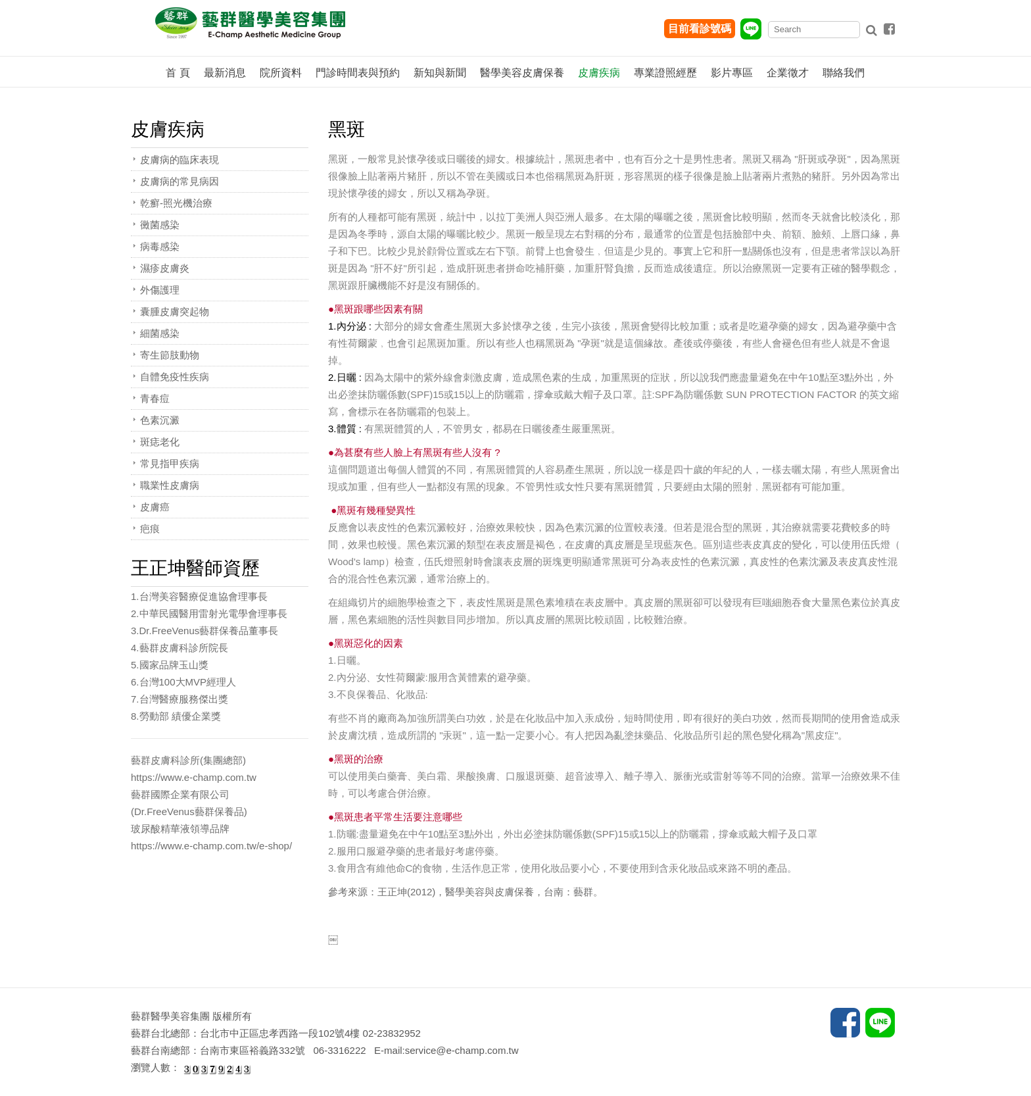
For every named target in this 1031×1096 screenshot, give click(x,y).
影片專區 (732, 72)
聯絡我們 (844, 72)
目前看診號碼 (699, 28)
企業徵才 (788, 72)
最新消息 (225, 72)
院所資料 (281, 72)
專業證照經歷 (665, 72)
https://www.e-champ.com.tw (193, 777)
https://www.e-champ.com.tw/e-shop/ (211, 845)
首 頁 (177, 72)
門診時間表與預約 (358, 72)
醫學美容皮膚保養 (522, 72)
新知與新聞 (440, 72)
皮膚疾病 (599, 72)
